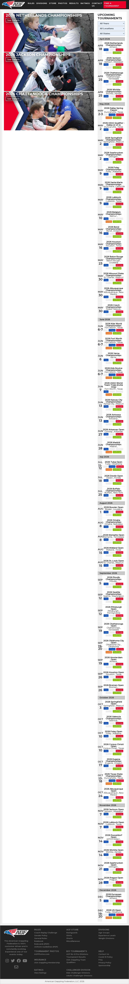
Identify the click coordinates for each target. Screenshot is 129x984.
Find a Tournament (111, 4)
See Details (13, 20)
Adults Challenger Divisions (79, 976)
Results (74, 3)
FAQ (100, 960)
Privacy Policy (104, 963)
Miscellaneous (73, 941)
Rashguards (71, 933)
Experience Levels (107, 935)
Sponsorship (104, 965)
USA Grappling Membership (47, 963)
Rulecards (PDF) (41, 944)
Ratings (85, 3)
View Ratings (40, 973)
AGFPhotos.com (41, 954)
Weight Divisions (106, 938)
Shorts (69, 938)
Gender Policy (40, 935)
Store (52, 3)
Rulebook (38, 941)
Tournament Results (76, 957)
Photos (62, 3)
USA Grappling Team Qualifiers (76, 961)
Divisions (41, 3)
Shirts (69, 935)
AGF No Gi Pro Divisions (77, 954)
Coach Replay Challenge (45, 933)
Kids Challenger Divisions (78, 973)
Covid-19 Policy (105, 957)
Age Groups (104, 933)
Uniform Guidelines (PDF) (46, 947)
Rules (31, 3)
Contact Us (97, 4)
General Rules (40, 938)
